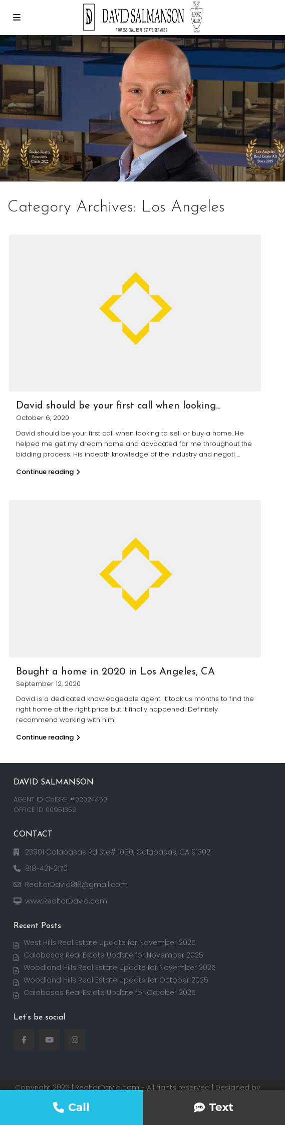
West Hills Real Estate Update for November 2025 (110, 943)
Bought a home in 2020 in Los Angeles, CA (115, 672)
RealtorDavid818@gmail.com (76, 885)
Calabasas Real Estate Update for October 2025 (110, 993)
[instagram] (75, 1040)
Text (213, 1107)
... (238, 454)
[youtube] (49, 1040)
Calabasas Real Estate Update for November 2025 (113, 955)
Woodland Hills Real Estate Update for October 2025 (116, 980)
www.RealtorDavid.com (66, 901)
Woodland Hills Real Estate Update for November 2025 (120, 967)
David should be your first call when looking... (118, 406)
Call (71, 1107)
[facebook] (24, 1040)
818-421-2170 (46, 869)
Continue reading (48, 471)
